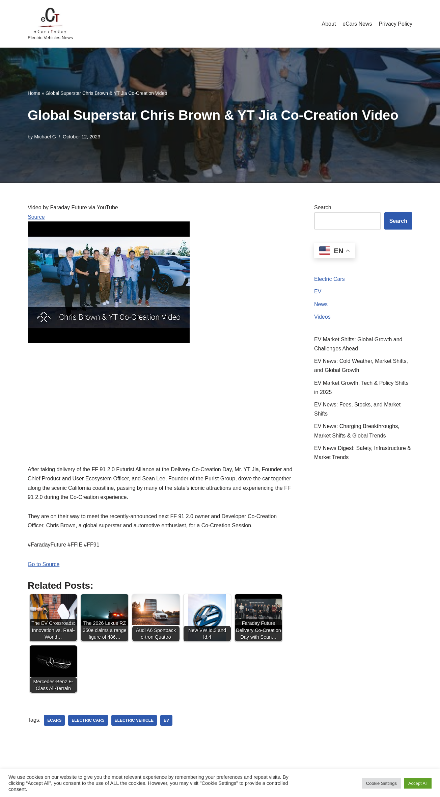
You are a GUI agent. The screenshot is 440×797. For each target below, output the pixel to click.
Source (36, 217)
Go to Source (43, 564)
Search (322, 207)
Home (34, 93)
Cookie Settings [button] (381, 783)
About (329, 24)
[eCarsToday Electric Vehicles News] (50, 24)
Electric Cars (329, 279)
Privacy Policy (395, 24)
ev (166, 720)
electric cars (88, 720)
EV (317, 291)
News (321, 304)
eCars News (357, 24)
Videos (322, 317)
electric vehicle (134, 720)
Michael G (45, 136)
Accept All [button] (418, 783)
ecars (54, 720)
